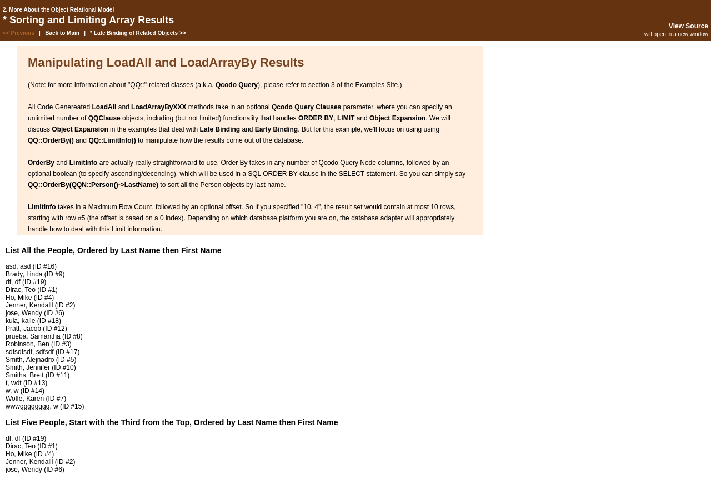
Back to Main (62, 33)
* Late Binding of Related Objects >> (138, 33)
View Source (688, 26)
